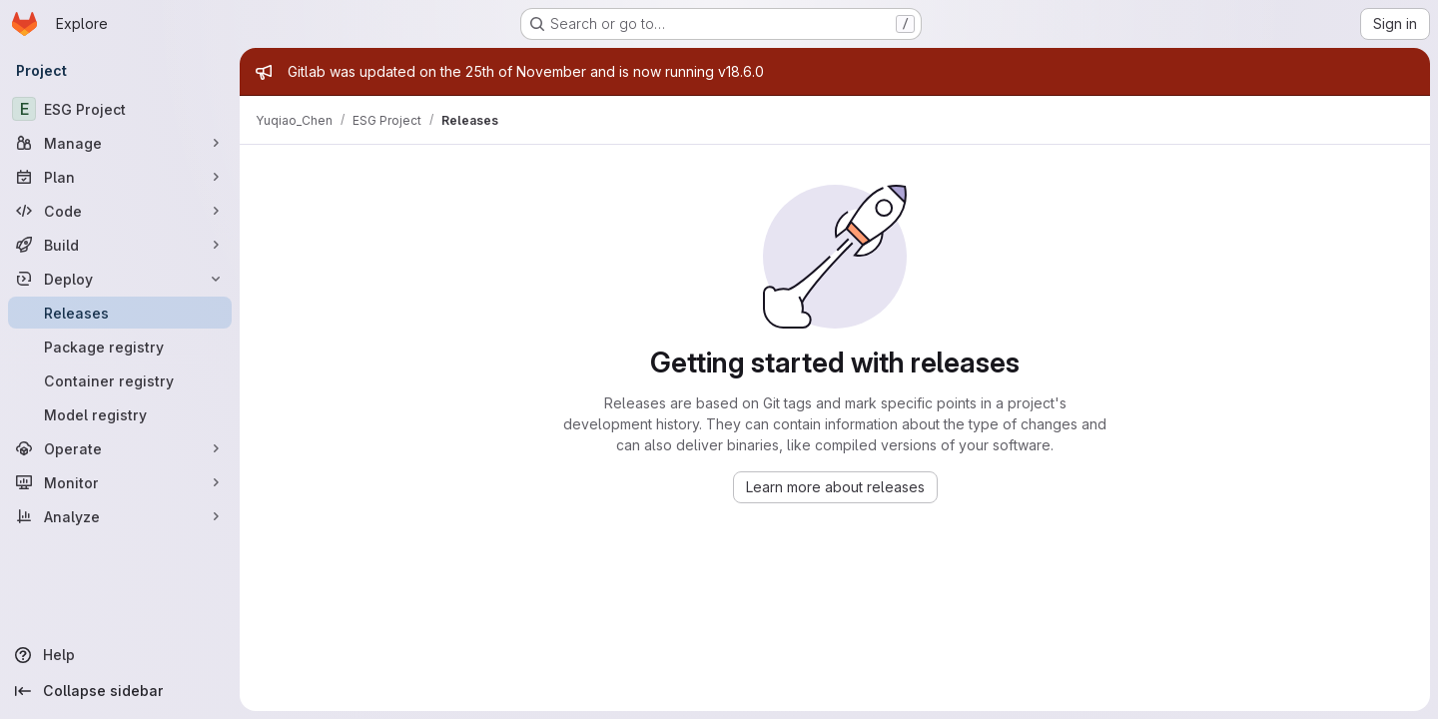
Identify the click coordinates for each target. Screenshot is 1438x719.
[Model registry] (120, 414)
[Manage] (120, 143)
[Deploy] (120, 279)
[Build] (120, 245)
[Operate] (120, 448)
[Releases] (120, 313)
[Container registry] (120, 380)
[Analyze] (120, 516)
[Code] (120, 211)
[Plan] (120, 177)
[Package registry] (120, 346)
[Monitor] (120, 482)
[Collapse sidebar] (120, 691)
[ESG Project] (120, 109)
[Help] (120, 655)
